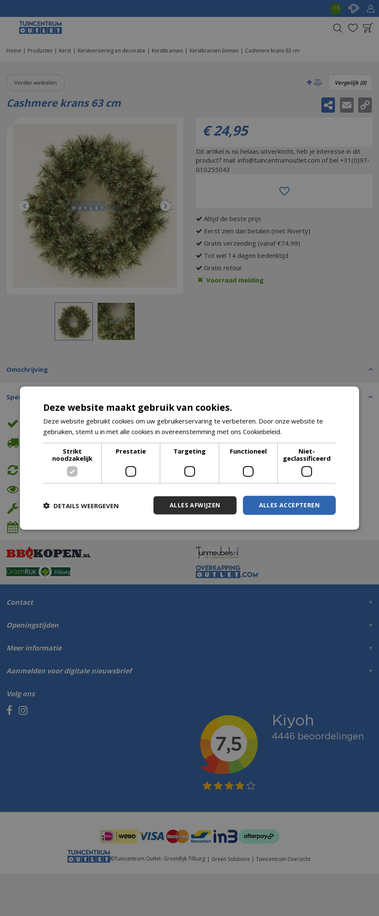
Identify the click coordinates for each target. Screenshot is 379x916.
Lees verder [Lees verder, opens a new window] (301, 431)
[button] (81, 505)
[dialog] (189, 458)
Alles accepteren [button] (289, 505)
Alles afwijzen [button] (195, 505)
